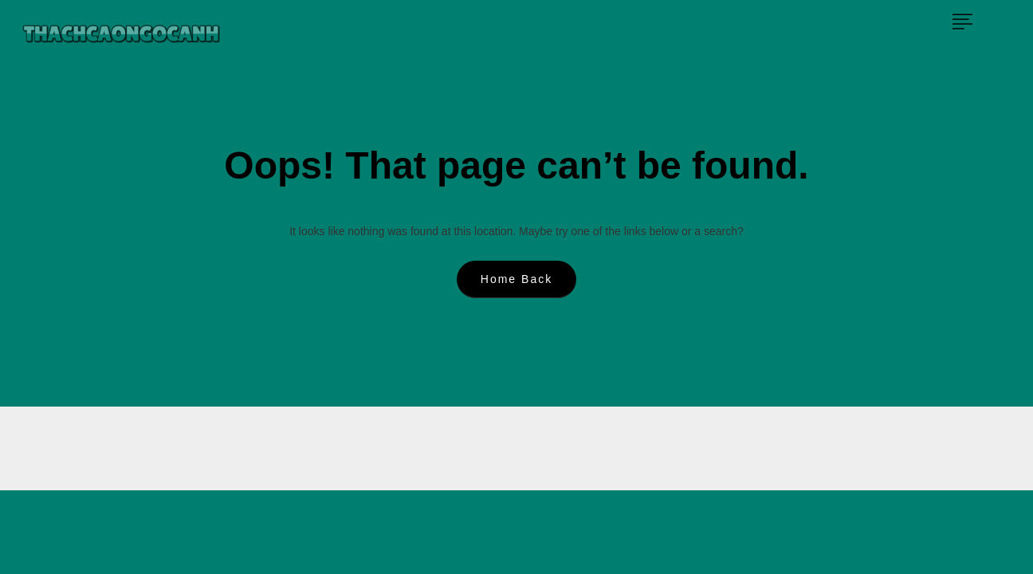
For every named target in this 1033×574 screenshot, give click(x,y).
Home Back (516, 279)
